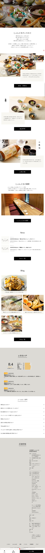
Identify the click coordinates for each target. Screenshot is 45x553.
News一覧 (22, 277)
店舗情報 (31, 541)
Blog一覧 (22, 339)
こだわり (8, 541)
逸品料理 (22, 136)
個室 (20, 541)
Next (41, 218)
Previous (2, 218)
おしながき (15, 541)
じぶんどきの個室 (22, 237)
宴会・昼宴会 (22, 91)
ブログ (37, 541)
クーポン (25, 541)
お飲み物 (22, 181)
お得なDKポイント (22, 548)
